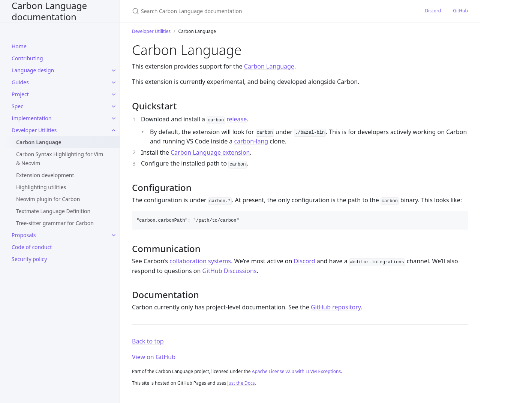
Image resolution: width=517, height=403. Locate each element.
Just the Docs (241, 383)
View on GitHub (153, 357)
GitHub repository (336, 307)
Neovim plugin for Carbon (48, 199)
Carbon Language (38, 142)
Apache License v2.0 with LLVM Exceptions (296, 371)
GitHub (460, 10)
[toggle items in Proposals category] (114, 235)
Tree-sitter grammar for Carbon (55, 223)
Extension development (45, 175)
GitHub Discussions (229, 271)
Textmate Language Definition (53, 211)
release (236, 119)
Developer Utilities (151, 31)
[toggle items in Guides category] (114, 82)
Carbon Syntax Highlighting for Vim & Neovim (59, 159)
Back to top (148, 341)
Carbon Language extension (210, 152)
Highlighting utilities (41, 187)
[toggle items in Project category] (114, 94)
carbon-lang (251, 141)
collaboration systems (200, 261)
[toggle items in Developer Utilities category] (114, 130)
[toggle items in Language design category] (114, 70)
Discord (433, 10)
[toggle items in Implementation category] (114, 118)
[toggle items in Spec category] (114, 106)
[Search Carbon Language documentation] (220, 11)
